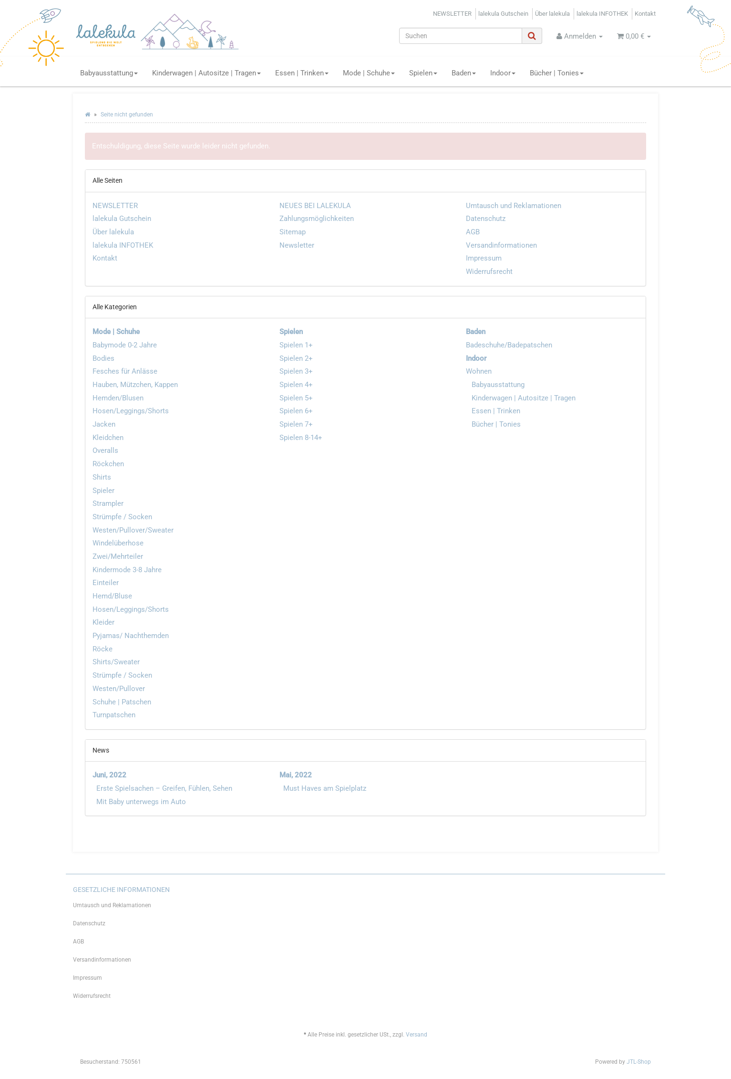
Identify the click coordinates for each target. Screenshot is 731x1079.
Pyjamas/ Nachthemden (131, 635)
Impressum (484, 258)
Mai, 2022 (295, 775)
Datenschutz (485, 218)
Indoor (502, 73)
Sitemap (292, 232)
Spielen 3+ (296, 371)
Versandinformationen (501, 245)
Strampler (108, 503)
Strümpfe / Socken (122, 517)
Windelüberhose (118, 543)
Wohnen (479, 371)
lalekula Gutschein (503, 13)
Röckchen (108, 464)
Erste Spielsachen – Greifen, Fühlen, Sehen (164, 788)
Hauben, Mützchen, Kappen (135, 384)
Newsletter (296, 245)
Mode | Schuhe (369, 73)
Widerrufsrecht (489, 271)
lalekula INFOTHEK (602, 13)
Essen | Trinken (302, 73)
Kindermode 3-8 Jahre (127, 570)
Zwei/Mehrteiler (118, 556)
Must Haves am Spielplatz (324, 788)
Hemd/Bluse (112, 596)
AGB (473, 232)
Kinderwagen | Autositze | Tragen (206, 73)
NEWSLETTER (452, 13)
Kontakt (645, 13)
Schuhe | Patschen (122, 702)
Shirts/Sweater (116, 662)
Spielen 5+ (296, 398)
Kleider (103, 622)
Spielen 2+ (296, 358)
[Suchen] (460, 36)
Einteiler (106, 582)
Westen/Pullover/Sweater (133, 530)
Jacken (104, 424)
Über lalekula (552, 13)
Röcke (103, 649)
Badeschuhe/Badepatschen (509, 345)
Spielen (423, 73)
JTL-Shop (639, 1061)
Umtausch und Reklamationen (513, 205)
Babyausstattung (109, 73)
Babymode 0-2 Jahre (125, 345)
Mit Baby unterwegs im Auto (141, 801)
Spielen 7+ (296, 424)
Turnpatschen (114, 715)
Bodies (103, 358)
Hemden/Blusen (118, 398)
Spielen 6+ (296, 411)
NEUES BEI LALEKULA (315, 205)
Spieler (103, 490)
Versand (416, 1034)
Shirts (102, 477)
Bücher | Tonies (557, 73)
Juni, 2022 (109, 775)
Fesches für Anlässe (125, 371)
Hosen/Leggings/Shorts (131, 411)
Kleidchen (108, 437)
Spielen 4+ (296, 384)
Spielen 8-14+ (300, 437)
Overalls (105, 450)
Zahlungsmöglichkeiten (316, 218)
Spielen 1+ (296, 345)
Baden (464, 73)
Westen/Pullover (119, 688)
